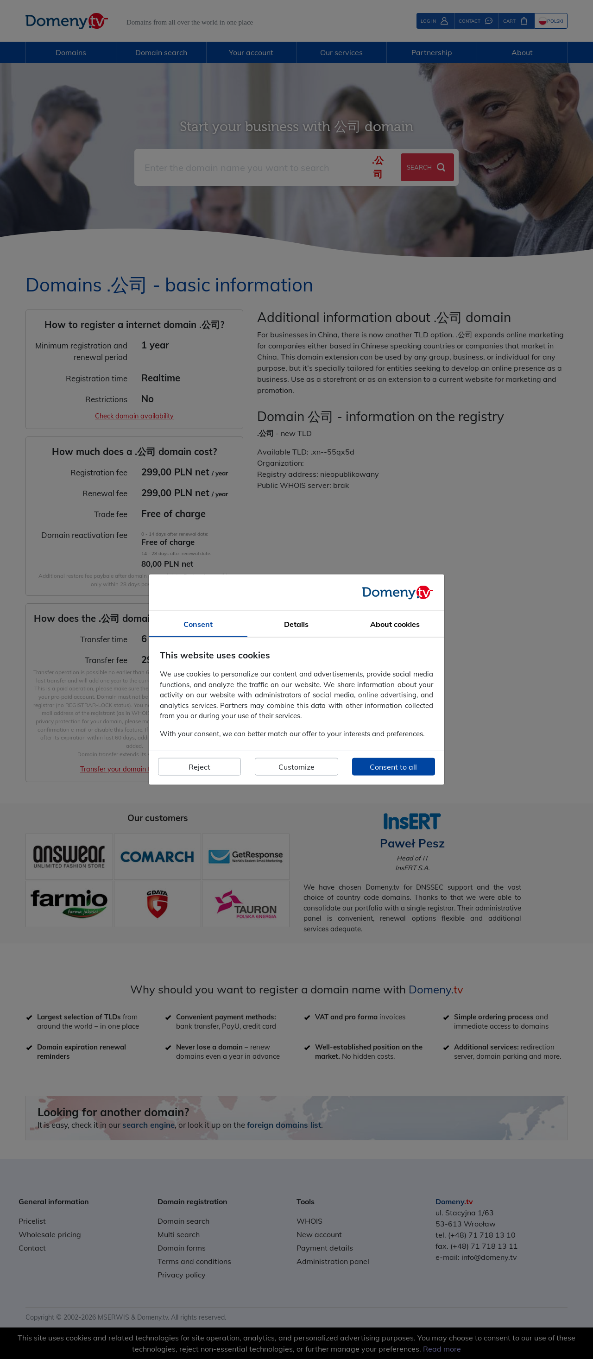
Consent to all (393, 766)
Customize (296, 766)
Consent (198, 623)
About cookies (395, 623)
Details (296, 623)
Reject (199, 766)
